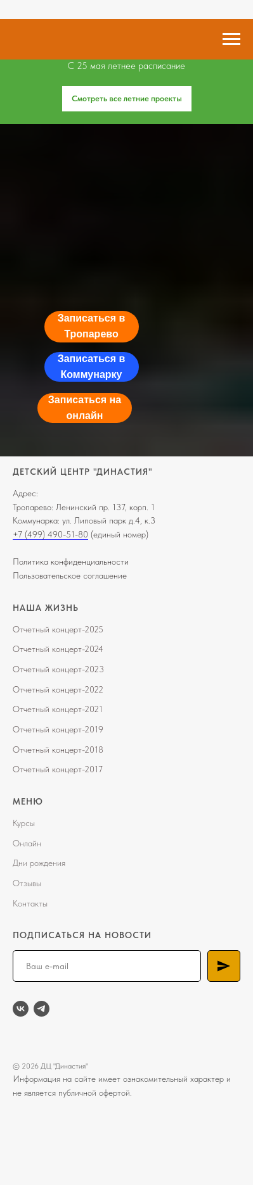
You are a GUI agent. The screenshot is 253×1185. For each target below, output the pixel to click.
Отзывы (27, 883)
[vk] (21, 1009)
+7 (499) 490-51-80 (50, 534)
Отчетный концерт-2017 (58, 769)
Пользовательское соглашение (70, 575)
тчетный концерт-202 (59, 689)
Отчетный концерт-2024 (58, 649)
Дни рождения (39, 863)
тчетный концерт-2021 (61, 709)
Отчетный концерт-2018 (58, 749)
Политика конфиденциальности (71, 561)
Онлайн (27, 843)
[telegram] (41, 1009)
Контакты (30, 903)
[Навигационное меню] (231, 39)
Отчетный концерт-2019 (58, 729)
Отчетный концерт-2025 (58, 629)
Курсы (24, 823)
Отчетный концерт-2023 (58, 669)
